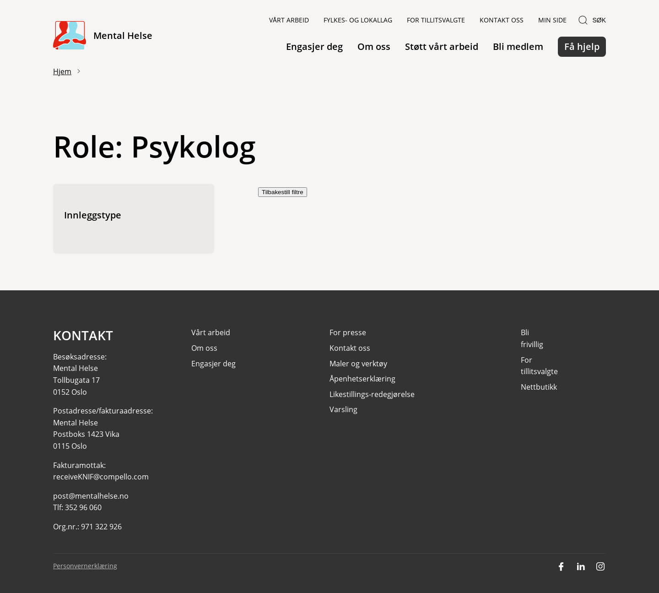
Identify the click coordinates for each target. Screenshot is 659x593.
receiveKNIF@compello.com (101, 477)
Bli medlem (518, 46)
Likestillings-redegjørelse (372, 394)
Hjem (62, 71)
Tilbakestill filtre (282, 192)
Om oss (373, 46)
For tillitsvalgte (436, 20)
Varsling (343, 410)
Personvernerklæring (85, 565)
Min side (552, 20)
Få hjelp (582, 46)
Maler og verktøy (358, 364)
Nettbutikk (539, 387)
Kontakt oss (502, 20)
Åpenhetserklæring (362, 379)
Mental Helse (122, 35)
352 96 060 (83, 508)
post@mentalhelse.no (91, 496)
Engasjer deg (314, 46)
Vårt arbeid (289, 20)
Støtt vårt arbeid (441, 46)
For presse (348, 333)
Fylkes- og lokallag (358, 20)
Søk (592, 20)
